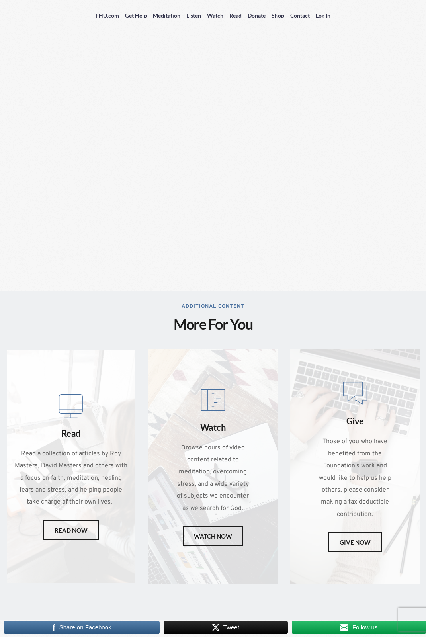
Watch (215, 15)
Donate (257, 15)
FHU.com (107, 15)
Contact (300, 15)
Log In (323, 15)
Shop (278, 15)
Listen (193, 15)
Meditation (166, 15)
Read (235, 15)
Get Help (136, 15)
